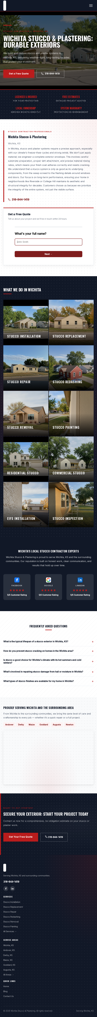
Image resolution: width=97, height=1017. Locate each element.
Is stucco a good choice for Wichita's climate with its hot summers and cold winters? (48, 661)
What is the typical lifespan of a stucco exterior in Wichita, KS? (48, 641)
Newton (69, 724)
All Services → (10, 931)
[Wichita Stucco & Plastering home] (4, 6)
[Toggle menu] (91, 5)
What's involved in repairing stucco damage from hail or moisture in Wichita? (48, 672)
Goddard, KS (9, 965)
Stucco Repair (9, 912)
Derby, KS (7, 955)
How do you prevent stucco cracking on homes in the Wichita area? (48, 651)
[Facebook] (5, 888)
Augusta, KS (9, 970)
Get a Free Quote (19, 73)
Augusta (57, 724)
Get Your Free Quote (21, 836)
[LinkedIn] (12, 888)
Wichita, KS (8, 945)
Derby (21, 724)
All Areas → (8, 974)
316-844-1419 (50, 73)
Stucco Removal (11, 921)
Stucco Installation (11, 902)
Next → (48, 254)
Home (6, 986)
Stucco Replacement (13, 907)
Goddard (43, 724)
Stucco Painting (10, 926)
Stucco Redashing (11, 917)
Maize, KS (7, 960)
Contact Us (8, 996)
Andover (9, 724)
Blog (5, 991)
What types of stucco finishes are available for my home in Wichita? (48, 681)
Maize (32, 724)
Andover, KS (9, 950)
